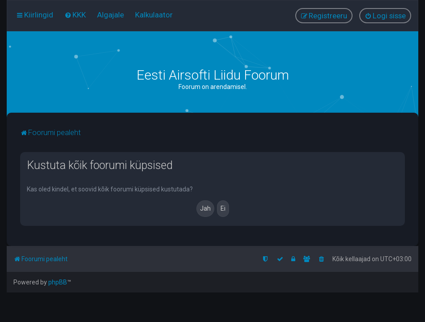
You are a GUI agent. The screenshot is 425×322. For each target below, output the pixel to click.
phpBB (57, 282)
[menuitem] (75, 14)
